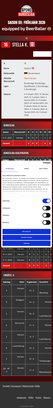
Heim (22, 282)
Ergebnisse (32, 282)
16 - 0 (31, 313)
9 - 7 (32, 337)
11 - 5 (31, 325)
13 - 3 (31, 290)
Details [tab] (26, 168)
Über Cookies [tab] (43, 168)
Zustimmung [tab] (10, 168)
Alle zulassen (26, 231)
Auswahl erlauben (26, 237)
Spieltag (6, 282)
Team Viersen (30, 78)
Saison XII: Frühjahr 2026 (26, 22)
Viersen (19, 138)
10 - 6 (31, 359)
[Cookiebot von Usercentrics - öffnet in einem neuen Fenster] (38, 163)
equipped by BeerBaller (26, 28)
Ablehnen (26, 243)
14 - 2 (31, 302)
